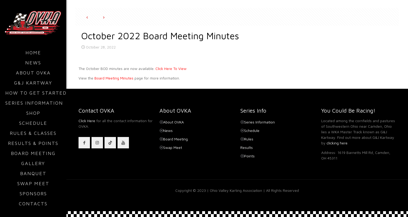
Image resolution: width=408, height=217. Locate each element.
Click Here (87, 120)
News (168, 130)
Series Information (259, 122)
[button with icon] (84, 142)
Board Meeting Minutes (113, 78)
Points (249, 156)
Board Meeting (175, 139)
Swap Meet (172, 147)
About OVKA (173, 122)
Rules (248, 139)
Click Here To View (170, 68)
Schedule (251, 130)
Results (246, 147)
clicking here (337, 143)
